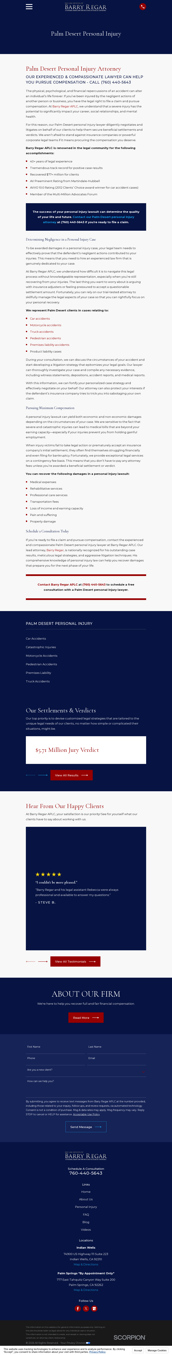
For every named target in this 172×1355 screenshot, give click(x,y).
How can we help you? (40, 1081)
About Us (86, 1199)
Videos (86, 1229)
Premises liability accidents (49, 344)
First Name (33, 1046)
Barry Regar (55, 550)
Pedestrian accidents (45, 338)
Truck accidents (42, 331)
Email (91, 1058)
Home (86, 1191)
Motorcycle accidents (45, 325)
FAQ (86, 1214)
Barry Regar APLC (65, 106)
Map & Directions (86, 1264)
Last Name (94, 1046)
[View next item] (43, 775)
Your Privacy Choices (75, 1342)
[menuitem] (86, 638)
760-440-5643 (85, 1173)
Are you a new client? (39, 1069)
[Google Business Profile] (94, 1308)
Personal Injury (86, 1207)
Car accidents (40, 318)
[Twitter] (86, 1308)
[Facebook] (77, 1308)
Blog (85, 1222)
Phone (31, 1058)
